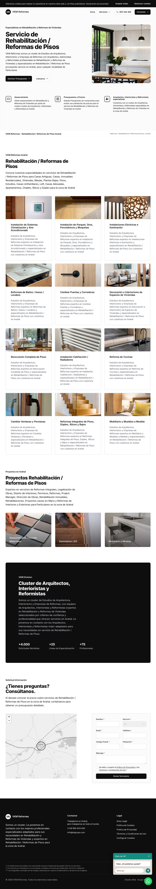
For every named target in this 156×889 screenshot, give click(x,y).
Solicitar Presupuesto (19, 79)
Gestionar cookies (142, 3)
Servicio (127, 719)
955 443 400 (124, 12)
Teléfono (127, 730)
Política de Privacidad (126, 767)
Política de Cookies (125, 825)
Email (99, 730)
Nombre (100, 719)
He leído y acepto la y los (119, 768)
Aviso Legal (122, 821)
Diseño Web (130, 879)
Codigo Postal (103, 742)
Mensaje (100, 753)
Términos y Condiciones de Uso (112, 770)
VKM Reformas (17, 12)
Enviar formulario (121, 776)
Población (128, 742)
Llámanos (42, 79)
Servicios (104, 12)
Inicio (92, 12)
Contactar (142, 12)
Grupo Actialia (144, 879)
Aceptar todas (121, 3)
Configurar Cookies (126, 838)
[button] (41, 746)
